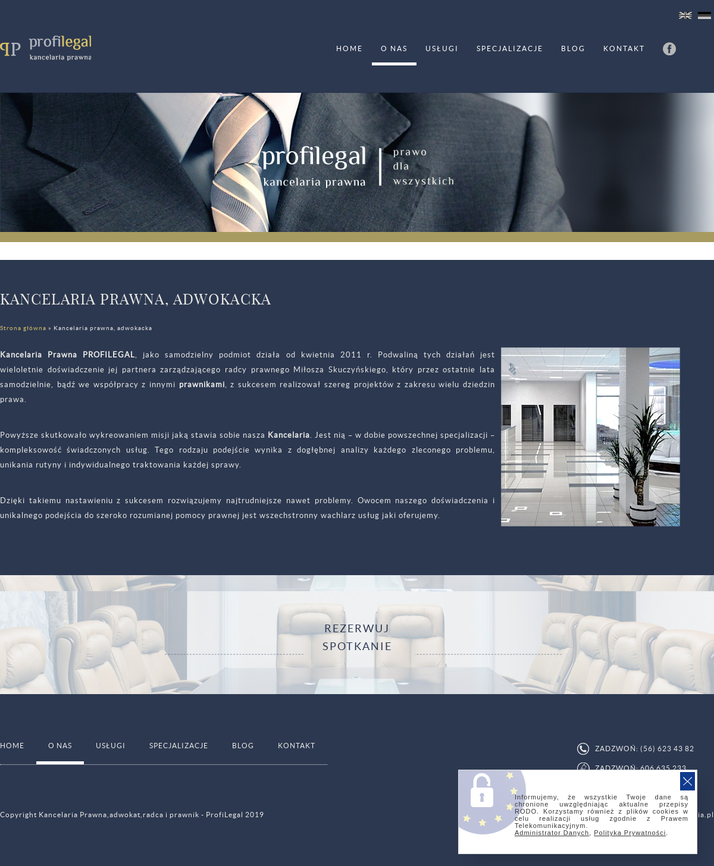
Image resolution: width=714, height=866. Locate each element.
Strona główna (23, 328)
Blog (573, 48)
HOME (349, 48)
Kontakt (624, 48)
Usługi (442, 48)
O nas (394, 48)
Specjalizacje (510, 48)
